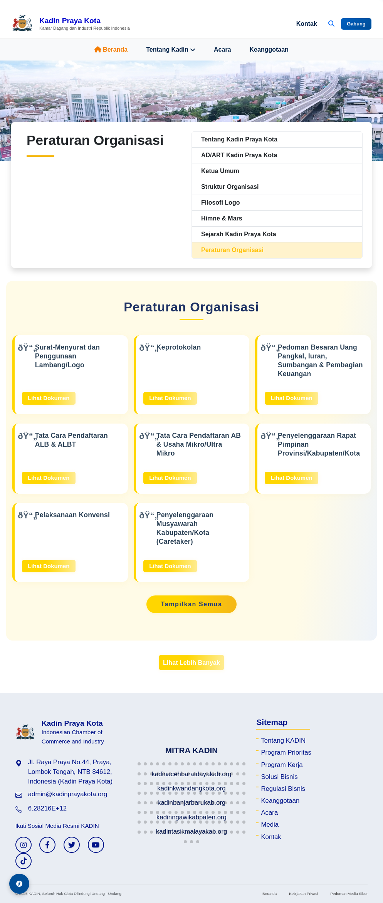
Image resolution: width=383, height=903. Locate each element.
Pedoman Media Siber (349, 893)
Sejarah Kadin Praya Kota (238, 234)
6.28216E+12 (47, 808)
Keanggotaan (269, 49)
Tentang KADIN (283, 740)
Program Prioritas (286, 752)
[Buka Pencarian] (331, 24)
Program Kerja (281, 764)
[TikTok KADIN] (23, 861)
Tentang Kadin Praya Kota (239, 139)
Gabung (356, 24)
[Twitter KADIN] (72, 845)
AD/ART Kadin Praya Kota (239, 155)
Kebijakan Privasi (303, 893)
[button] (139, 763)
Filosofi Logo (220, 202)
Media (270, 824)
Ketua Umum (220, 171)
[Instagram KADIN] (23, 845)
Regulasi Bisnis (283, 788)
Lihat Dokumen (48, 398)
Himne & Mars (221, 218)
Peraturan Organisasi (232, 250)
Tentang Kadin (170, 49)
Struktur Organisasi (230, 186)
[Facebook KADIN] (47, 845)
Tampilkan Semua (191, 604)
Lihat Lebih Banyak (191, 662)
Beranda (111, 49)
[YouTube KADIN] (96, 845)
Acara (222, 49)
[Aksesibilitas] (19, 884)
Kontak (306, 23)
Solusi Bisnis (279, 776)
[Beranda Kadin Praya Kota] (71, 24)
